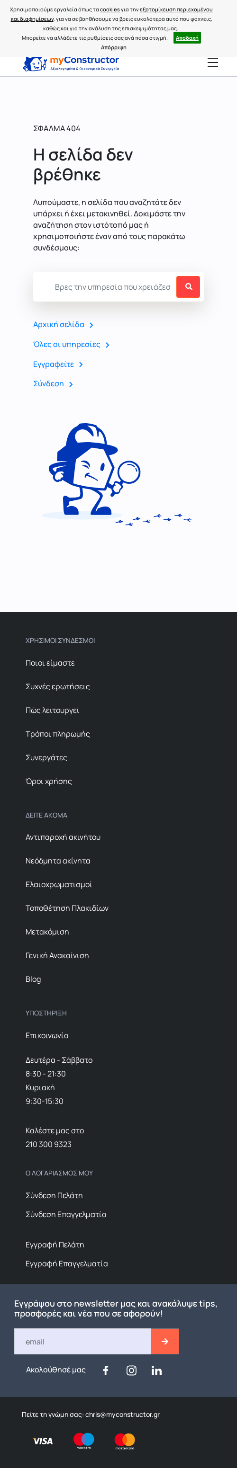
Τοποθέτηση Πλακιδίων (67, 908)
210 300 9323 (49, 1144)
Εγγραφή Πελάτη (55, 1244)
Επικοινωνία (47, 1035)
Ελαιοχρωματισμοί (59, 884)
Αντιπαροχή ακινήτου (63, 837)
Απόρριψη (114, 47)
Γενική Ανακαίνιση (57, 955)
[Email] (83, 1341)
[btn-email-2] (165, 1341)
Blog (33, 979)
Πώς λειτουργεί (53, 710)
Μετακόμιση (47, 931)
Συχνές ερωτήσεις (58, 686)
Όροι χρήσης (49, 781)
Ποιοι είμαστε (50, 663)
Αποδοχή (187, 37)
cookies (110, 9)
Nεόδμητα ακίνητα (58, 860)
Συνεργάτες (46, 757)
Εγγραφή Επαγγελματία (67, 1263)
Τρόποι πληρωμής (58, 734)
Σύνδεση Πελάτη (54, 1195)
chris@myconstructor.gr (122, 1414)
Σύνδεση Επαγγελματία (66, 1214)
